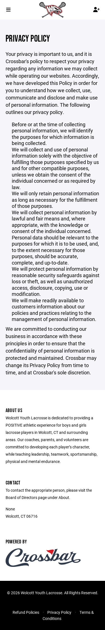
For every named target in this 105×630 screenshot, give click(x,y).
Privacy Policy (59, 612)
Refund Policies (26, 612)
